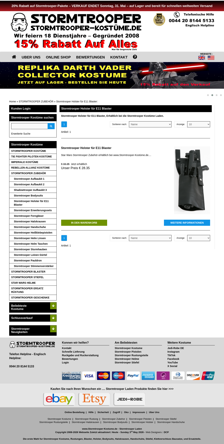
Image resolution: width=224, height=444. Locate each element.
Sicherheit (103, 412)
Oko (126, 412)
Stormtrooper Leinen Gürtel (30, 254)
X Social (172, 366)
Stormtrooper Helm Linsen (30, 238)
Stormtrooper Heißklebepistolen (33, 232)
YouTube (172, 362)
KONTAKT (119, 57)
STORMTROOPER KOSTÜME (28, 150)
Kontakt (66, 348)
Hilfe (91, 412)
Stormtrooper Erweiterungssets (33, 210)
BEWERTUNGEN (90, 57)
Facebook (173, 358)
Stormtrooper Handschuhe (30, 227)
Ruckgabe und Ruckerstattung (80, 355)
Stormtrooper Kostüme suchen (32, 117)
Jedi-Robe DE (175, 348)
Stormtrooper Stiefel (127, 362)
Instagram (173, 351)
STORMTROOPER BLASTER (28, 271)
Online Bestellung (75, 412)
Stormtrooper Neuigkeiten (20, 330)
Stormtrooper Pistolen (128, 351)
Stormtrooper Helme (127, 358)
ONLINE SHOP (58, 57)
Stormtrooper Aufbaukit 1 (29, 178)
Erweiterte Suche (20, 133)
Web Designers (154, 432)
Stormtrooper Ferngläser (29, 215)
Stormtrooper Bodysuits (28, 195)
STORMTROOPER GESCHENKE (30, 297)
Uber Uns (154, 412)
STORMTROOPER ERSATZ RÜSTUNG (27, 290)
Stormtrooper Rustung (86, 419)
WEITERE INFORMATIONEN (187, 222)
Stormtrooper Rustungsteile (131, 355)
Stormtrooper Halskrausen (30, 221)
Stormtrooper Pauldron (28, 260)
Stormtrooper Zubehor (113, 419)
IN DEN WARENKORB (84, 222)
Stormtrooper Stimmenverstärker (34, 266)
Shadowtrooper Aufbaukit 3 (30, 190)
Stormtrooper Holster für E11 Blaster (76, 101)
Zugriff (116, 412)
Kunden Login (21, 108)
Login (65, 362)
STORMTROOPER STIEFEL (27, 277)
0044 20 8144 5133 (21, 366)
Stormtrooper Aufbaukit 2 (29, 184)
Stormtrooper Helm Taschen (31, 243)
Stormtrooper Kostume (128, 348)
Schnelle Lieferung (73, 351)
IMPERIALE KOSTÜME (24, 162)
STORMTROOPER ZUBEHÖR (36, 101)
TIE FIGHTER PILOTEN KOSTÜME (31, 156)
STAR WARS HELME (23, 282)
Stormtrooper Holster (142, 422)
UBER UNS (31, 57)
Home (12, 101)
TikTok (171, 355)
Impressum (139, 412)
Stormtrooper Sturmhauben (30, 249)
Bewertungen (70, 358)
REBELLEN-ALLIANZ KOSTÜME (30, 167)
